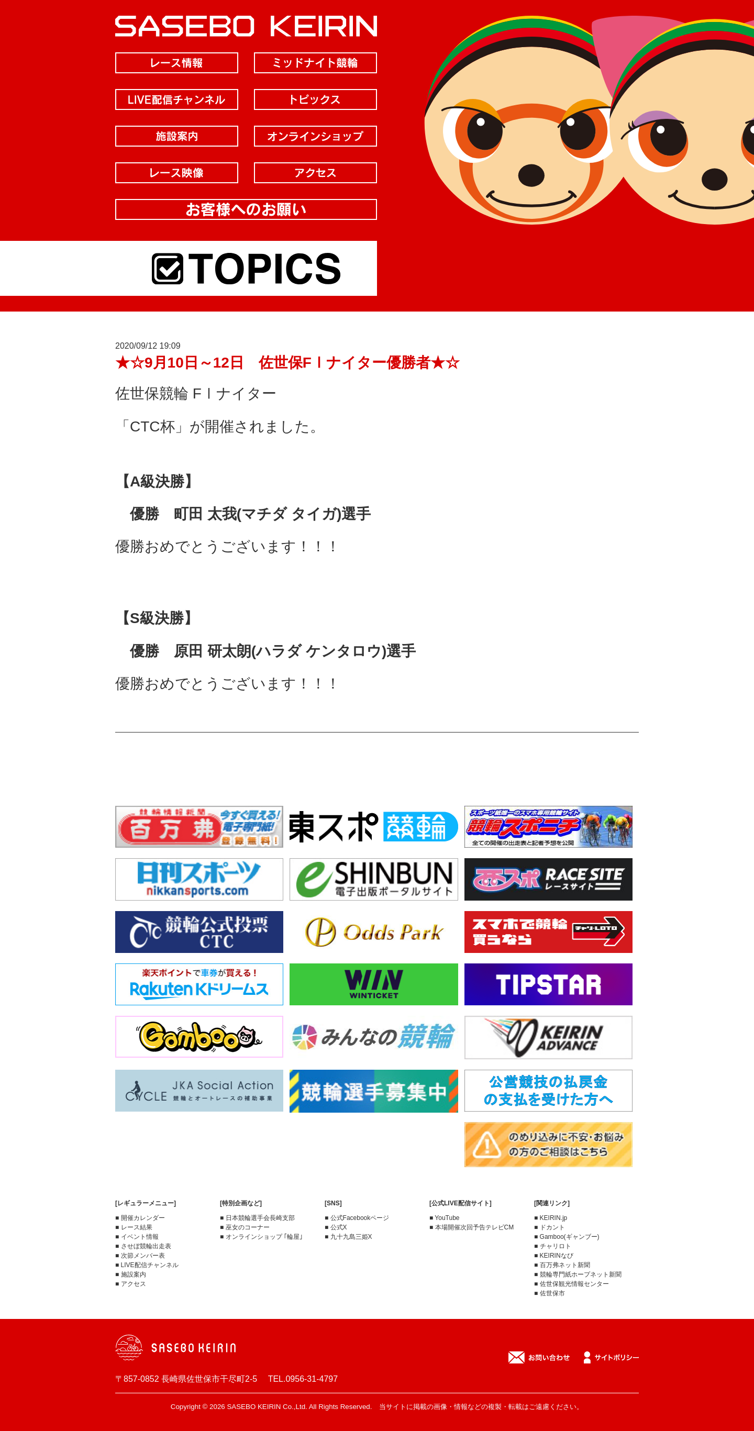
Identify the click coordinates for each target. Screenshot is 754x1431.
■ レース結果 (133, 1227)
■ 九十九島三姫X (348, 1236)
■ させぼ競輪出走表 (143, 1246)
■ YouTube (444, 1218)
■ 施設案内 (130, 1274)
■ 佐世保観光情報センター (571, 1284)
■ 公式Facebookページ (357, 1218)
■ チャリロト (552, 1246)
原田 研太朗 (212, 651)
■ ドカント (549, 1227)
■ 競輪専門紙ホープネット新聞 (578, 1274)
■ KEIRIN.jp (550, 1218)
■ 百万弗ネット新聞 (562, 1265)
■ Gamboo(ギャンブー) (567, 1236)
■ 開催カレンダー (140, 1218)
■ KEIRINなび (553, 1255)
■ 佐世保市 (549, 1293)
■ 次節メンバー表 (140, 1255)
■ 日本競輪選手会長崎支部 (257, 1218)
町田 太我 (205, 514)
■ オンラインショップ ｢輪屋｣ (261, 1236)
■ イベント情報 (137, 1236)
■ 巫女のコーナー (245, 1227)
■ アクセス (130, 1284)
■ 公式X (336, 1227)
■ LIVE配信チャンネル (147, 1265)
